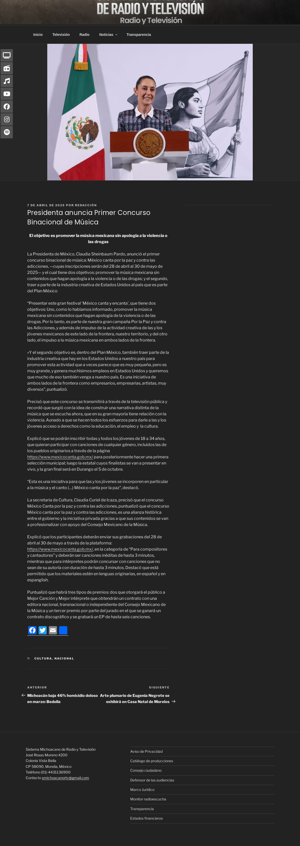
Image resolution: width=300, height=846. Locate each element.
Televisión (61, 34)
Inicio (38, 34)
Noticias (108, 34)
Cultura (43, 657)
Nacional (64, 657)
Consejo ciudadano (146, 769)
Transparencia (139, 34)
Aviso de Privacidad (146, 750)
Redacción (86, 204)
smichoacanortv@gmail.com (65, 777)
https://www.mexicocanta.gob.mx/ (60, 456)
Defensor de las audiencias (152, 779)
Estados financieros (146, 817)
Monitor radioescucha (148, 798)
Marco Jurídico (142, 789)
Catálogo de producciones (151, 760)
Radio (85, 34)
